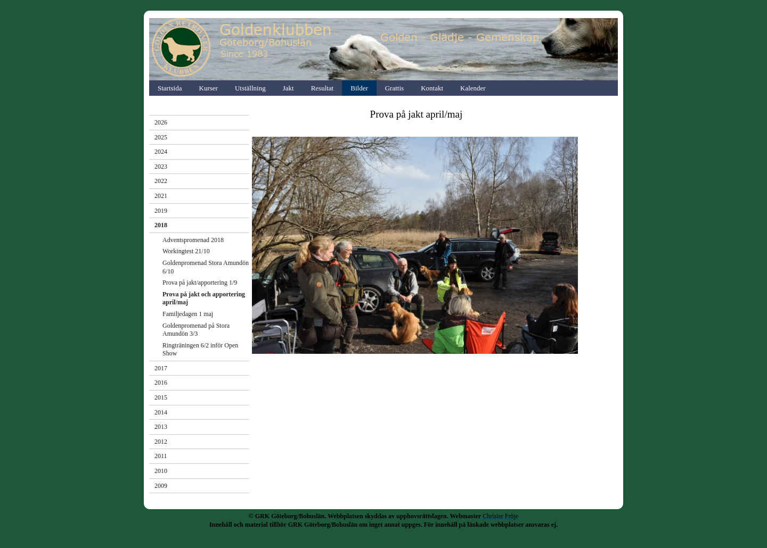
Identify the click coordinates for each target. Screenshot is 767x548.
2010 (160, 471)
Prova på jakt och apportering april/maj (203, 298)
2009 (160, 485)
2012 (160, 441)
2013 (160, 426)
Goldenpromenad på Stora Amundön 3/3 (196, 330)
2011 (160, 456)
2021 (160, 196)
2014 (160, 412)
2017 (160, 368)
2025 (160, 137)
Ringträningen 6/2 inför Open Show (200, 350)
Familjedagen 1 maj (187, 314)
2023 (160, 166)
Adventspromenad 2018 (193, 240)
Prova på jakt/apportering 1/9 (199, 282)
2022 (160, 181)
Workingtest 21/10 (186, 251)
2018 (160, 225)
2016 (160, 382)
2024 (160, 151)
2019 (160, 210)
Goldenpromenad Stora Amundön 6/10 (205, 267)
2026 (160, 122)
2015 (160, 397)
